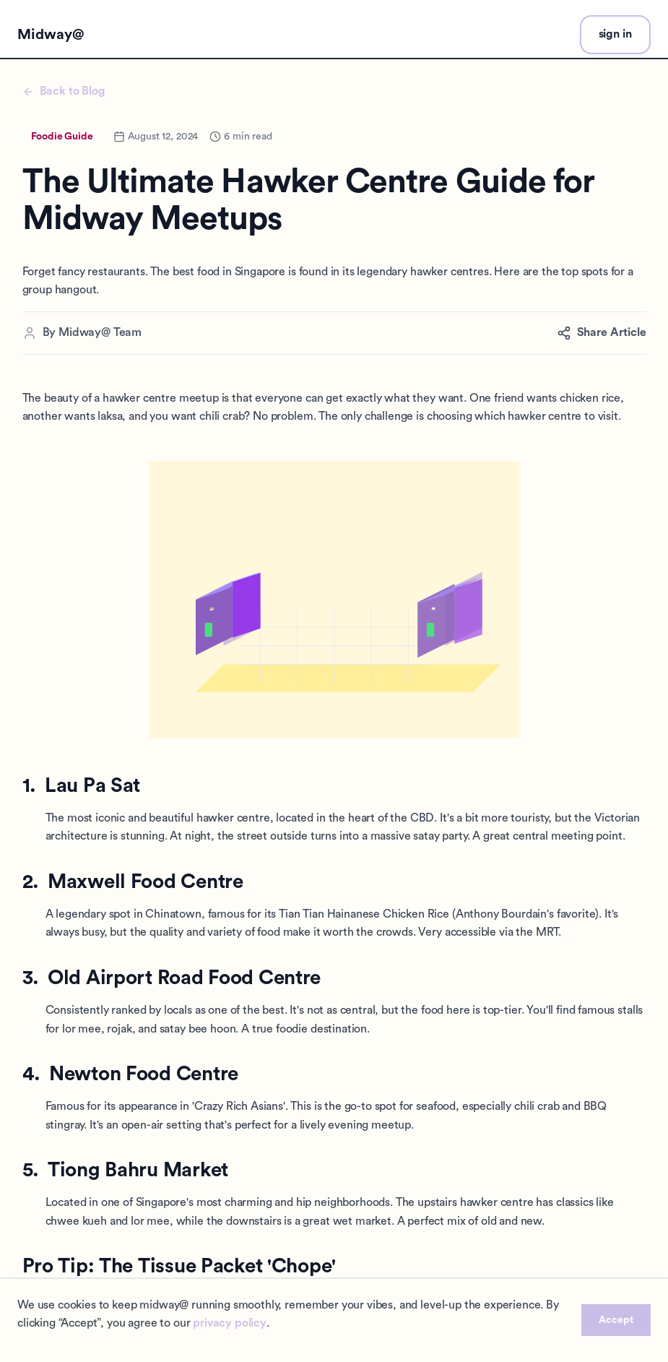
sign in (615, 34)
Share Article (601, 333)
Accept (616, 1320)
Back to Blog (63, 91)
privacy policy (229, 1323)
